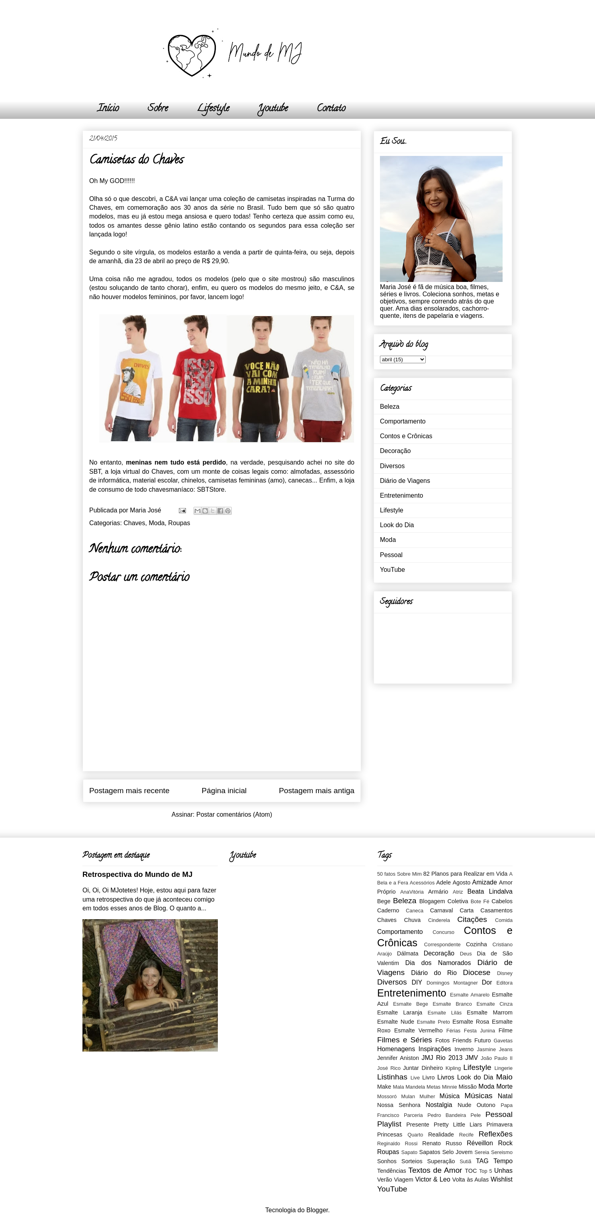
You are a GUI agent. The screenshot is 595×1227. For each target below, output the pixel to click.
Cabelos (502, 901)
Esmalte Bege (410, 1004)
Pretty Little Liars (458, 1124)
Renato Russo (442, 1143)
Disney (505, 973)
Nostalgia (439, 1104)
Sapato (409, 1152)
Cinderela (439, 920)
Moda (156, 523)
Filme (506, 1030)
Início (108, 109)
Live (415, 1078)
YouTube (392, 569)
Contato (331, 109)
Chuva (412, 920)
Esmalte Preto (433, 1022)
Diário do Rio (433, 972)
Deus (466, 954)
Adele (443, 882)
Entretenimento (401, 495)
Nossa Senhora (398, 1105)
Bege (384, 901)
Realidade (441, 1134)
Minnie (449, 1087)
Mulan (408, 1096)
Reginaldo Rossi (397, 1143)
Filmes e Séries (404, 1040)
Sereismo (502, 1152)
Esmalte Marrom (490, 1012)
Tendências (391, 1171)
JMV (471, 1057)
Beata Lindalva (490, 891)
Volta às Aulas (470, 1179)
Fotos (442, 1040)
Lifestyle (213, 109)
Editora (504, 983)
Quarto (415, 1135)
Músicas (478, 1095)
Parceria (413, 1115)
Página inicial (224, 790)
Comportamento (403, 421)
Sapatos (429, 1152)
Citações (472, 919)
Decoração (395, 450)
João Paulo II (497, 1058)
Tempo (503, 1161)
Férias (453, 1031)
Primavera (499, 1124)
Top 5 (485, 1171)
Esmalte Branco (452, 1004)
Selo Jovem (457, 1152)
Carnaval (441, 910)
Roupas (179, 523)
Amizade (484, 882)
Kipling (453, 1068)
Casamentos (496, 910)
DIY (416, 982)
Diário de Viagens (405, 480)
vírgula (144, 252)
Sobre (158, 109)
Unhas (503, 1170)
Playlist (389, 1124)
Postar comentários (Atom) (234, 814)
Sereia (481, 1152)
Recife (466, 1135)
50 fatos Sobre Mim (399, 874)
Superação (441, 1161)
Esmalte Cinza (494, 1004)
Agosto (461, 882)
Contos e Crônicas (406, 436)
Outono (486, 1105)
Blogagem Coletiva (443, 901)
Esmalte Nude (395, 1021)
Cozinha (476, 944)
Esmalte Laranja (399, 1012)
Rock (505, 1143)
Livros (445, 1077)
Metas (433, 1087)
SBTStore (210, 489)
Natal (505, 1096)
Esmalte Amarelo (469, 995)
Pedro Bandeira (446, 1115)
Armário (438, 891)
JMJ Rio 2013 (441, 1057)
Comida (504, 920)
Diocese (476, 972)
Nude (464, 1105)
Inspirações (435, 1049)
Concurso (443, 932)
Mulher (427, 1096)
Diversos (392, 466)
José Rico (389, 1068)
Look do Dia (397, 525)
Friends (462, 1040)
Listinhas (392, 1077)
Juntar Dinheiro (423, 1068)
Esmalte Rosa (470, 1021)
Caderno (388, 910)
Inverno (464, 1049)
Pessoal (391, 554)
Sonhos (387, 1161)
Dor (487, 982)
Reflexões (496, 1134)
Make (384, 1086)
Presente (417, 1124)
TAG (482, 1161)
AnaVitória (412, 892)
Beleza (389, 406)
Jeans (506, 1049)
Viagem (403, 1179)
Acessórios (422, 883)
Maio (504, 1077)
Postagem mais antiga (316, 790)
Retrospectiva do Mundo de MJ (137, 874)
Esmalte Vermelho (418, 1030)
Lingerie (503, 1068)
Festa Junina (479, 1031)
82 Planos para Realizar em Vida (465, 874)
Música (450, 1096)
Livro (428, 1077)
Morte (504, 1086)
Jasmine (486, 1049)
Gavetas (503, 1041)
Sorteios (412, 1161)
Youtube (273, 109)
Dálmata (408, 953)
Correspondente (442, 944)
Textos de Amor (435, 1170)
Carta (467, 910)
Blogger (317, 1210)
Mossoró (387, 1096)
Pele (476, 1115)
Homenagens (396, 1049)
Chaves (134, 523)
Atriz (458, 892)
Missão (467, 1086)
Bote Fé (480, 901)
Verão (384, 1179)
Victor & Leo (432, 1179)
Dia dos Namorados (438, 962)
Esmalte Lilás (445, 1013)
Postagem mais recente (129, 790)
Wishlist (502, 1179)
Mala (398, 1087)
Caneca (414, 911)
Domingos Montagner (452, 983)
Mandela (415, 1087)
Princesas (389, 1134)
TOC (471, 1171)
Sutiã (465, 1161)
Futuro (482, 1040)
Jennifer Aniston (398, 1058)
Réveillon (480, 1143)
